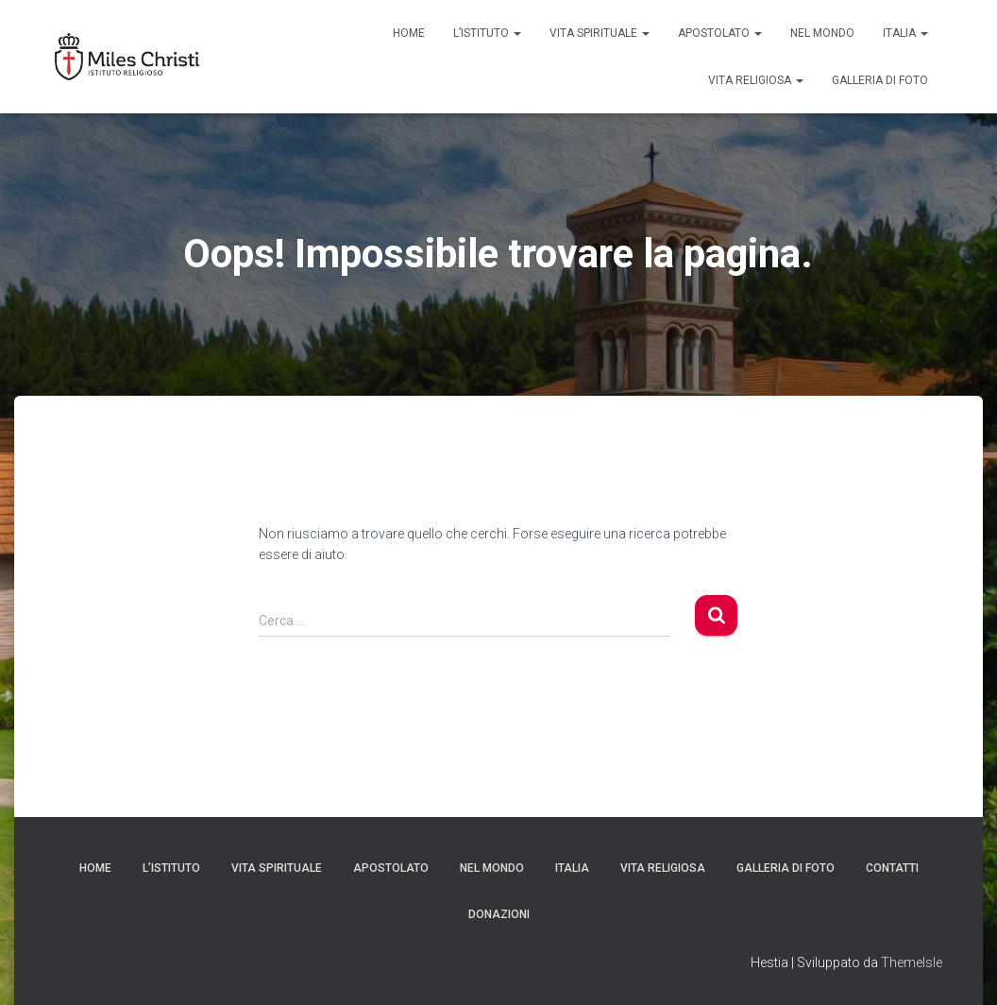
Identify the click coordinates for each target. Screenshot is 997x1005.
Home (409, 33)
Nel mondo (492, 868)
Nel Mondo (822, 33)
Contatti (892, 868)
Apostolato (720, 33)
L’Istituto (487, 33)
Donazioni (499, 914)
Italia (905, 33)
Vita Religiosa (755, 80)
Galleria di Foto (880, 80)
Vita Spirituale (599, 33)
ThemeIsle (911, 962)
